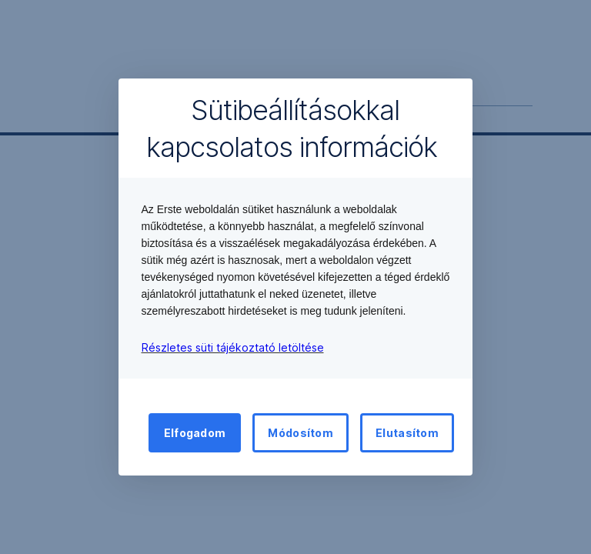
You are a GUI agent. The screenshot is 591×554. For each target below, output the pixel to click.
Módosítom (300, 432)
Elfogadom (195, 432)
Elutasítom (407, 432)
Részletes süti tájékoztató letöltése (233, 347)
